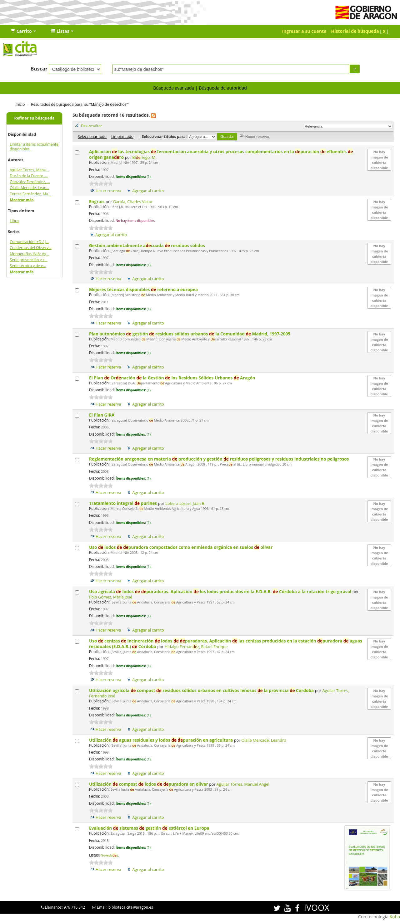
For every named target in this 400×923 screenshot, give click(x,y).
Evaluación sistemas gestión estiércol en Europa (149, 828)
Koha (395, 917)
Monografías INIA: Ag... (29, 253)
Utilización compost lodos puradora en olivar (149, 784)
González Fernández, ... (30, 181)
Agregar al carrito (148, 190)
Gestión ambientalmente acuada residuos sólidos (147, 245)
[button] (23, 31)
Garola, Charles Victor (133, 201)
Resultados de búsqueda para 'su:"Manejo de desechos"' (79, 104)
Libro (14, 220)
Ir (354, 68)
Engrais (97, 201)
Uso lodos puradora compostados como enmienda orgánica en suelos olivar (181, 547)
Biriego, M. (144, 157)
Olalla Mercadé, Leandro (263, 740)
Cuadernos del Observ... (30, 247)
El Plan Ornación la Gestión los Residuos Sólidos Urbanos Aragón (172, 378)
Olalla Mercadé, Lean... (29, 187)
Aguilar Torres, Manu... (29, 170)
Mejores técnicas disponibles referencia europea (144, 289)
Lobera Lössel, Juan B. (185, 503)
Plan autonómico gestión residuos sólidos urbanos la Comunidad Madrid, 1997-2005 (190, 334)
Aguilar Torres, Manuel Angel (243, 784)
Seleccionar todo (92, 136)
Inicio (20, 104)
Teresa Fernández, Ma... (30, 194)
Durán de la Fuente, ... (29, 175)
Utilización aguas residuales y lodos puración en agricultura (161, 740)
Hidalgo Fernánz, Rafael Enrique (196, 646)
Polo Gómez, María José (110, 597)
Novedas (109, 855)
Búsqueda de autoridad (223, 88)
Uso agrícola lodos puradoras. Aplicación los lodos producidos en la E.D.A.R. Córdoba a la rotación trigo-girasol (220, 591)
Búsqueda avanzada (173, 88)
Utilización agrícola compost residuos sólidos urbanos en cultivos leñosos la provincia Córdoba (202, 690)
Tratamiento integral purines (123, 503)
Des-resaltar (91, 125)
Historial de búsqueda (355, 31)
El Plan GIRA (102, 415)
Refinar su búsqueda (34, 118)
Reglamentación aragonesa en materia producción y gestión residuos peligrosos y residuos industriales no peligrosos (219, 459)
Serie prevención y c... (29, 259)
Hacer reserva (108, 190)
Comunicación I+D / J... (29, 241)
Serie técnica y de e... (28, 265)
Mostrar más (21, 200)
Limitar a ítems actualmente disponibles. (34, 147)
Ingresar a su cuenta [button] (304, 31)
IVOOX (316, 907)
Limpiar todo (122, 136)
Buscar (39, 69)
